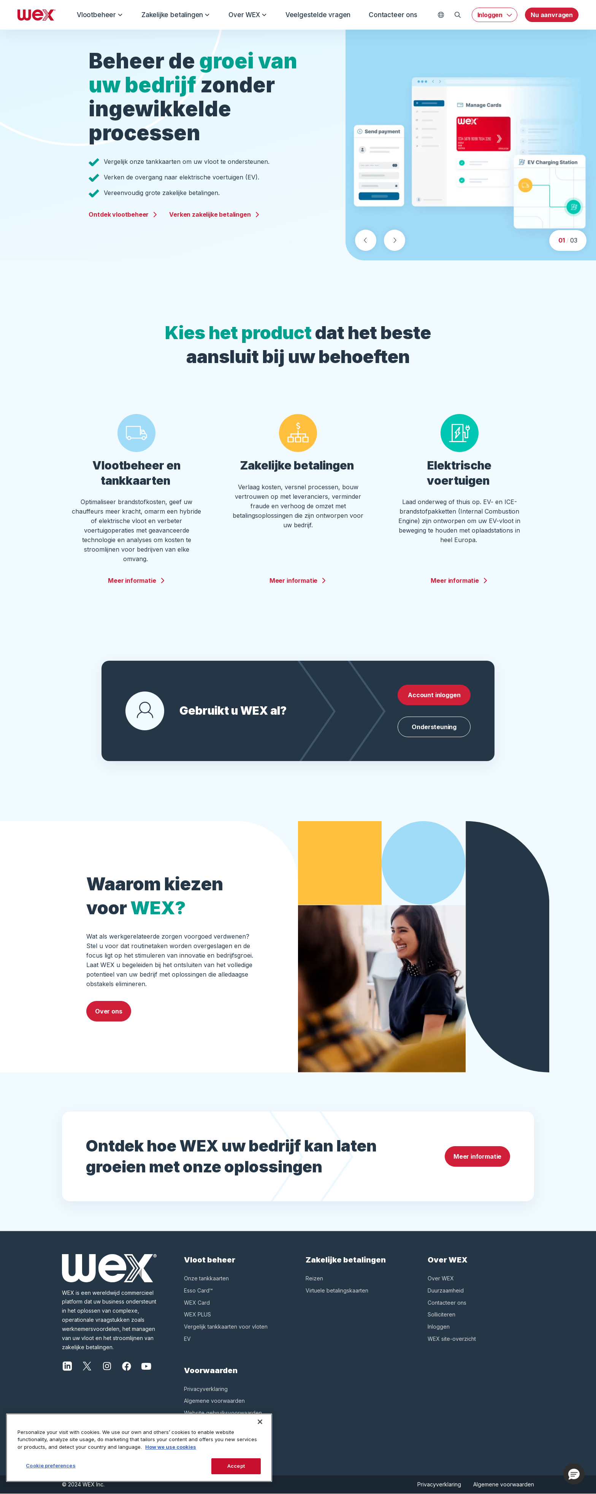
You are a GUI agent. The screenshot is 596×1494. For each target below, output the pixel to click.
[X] (87, 1365)
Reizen (314, 1278)
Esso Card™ (198, 1290)
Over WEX (247, 15)
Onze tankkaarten (206, 1278)
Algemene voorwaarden (214, 1400)
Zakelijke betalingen (175, 15)
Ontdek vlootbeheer (123, 212)
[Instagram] (106, 1365)
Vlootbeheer (100, 15)
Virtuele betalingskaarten (337, 1290)
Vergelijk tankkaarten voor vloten (226, 1326)
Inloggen (490, 15)
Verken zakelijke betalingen (214, 212)
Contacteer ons (393, 15)
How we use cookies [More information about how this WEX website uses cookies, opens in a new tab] (170, 1447)
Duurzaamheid (446, 1290)
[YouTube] (146, 1365)
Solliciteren (441, 1314)
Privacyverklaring (206, 1389)
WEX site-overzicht (452, 1338)
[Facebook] (126, 1365)
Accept (236, 1466)
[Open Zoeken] (458, 15)
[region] (139, 1447)
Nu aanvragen (552, 15)
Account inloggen (434, 695)
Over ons (108, 1011)
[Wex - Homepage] (36, 15)
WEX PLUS (197, 1314)
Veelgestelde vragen (317, 15)
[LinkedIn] (67, 1365)
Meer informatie (136, 580)
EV (187, 1338)
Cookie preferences (50, 1465)
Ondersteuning (434, 727)
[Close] (260, 1421)
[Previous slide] (365, 240)
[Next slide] (394, 240)
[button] (574, 1473)
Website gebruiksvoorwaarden (223, 1413)
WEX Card (197, 1302)
